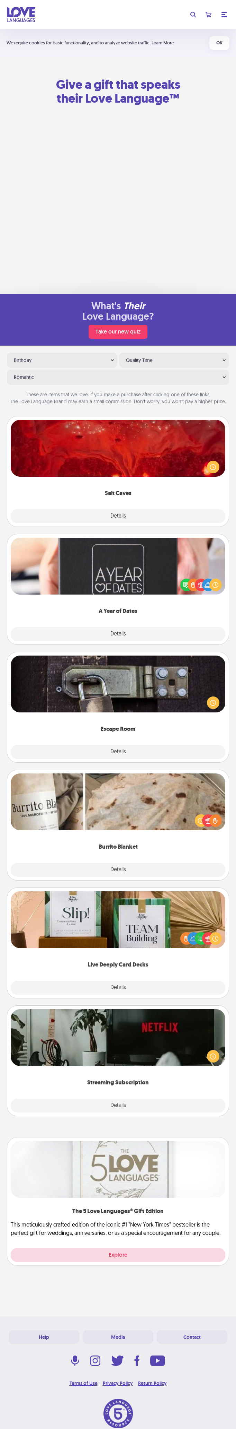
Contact (192, 1337)
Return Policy (152, 1383)
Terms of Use (84, 1383)
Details (118, 516)
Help (44, 1337)
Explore (118, 1254)
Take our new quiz (118, 331)
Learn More (163, 43)
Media (118, 1337)
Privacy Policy (118, 1383)
